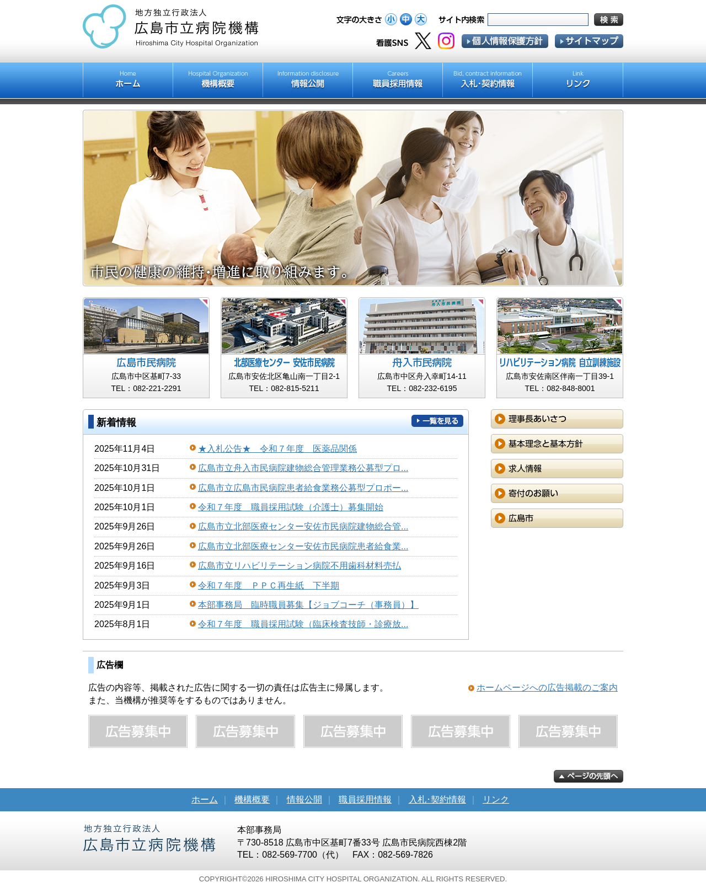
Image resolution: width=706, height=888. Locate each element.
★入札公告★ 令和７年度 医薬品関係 (277, 448)
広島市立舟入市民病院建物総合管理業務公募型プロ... (303, 468)
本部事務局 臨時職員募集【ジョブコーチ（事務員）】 (308, 604)
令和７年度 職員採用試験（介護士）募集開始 (290, 507)
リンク (496, 799)
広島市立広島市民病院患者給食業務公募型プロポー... (303, 488)
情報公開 (304, 799)
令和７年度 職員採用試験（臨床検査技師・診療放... (303, 624)
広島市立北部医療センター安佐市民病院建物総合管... (303, 526)
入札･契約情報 (437, 799)
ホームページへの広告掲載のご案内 (547, 687)
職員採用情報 (365, 799)
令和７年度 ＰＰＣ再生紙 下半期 (268, 585)
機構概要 (252, 799)
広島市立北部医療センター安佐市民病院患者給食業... (303, 546)
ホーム (204, 799)
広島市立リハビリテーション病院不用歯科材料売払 (299, 565)
